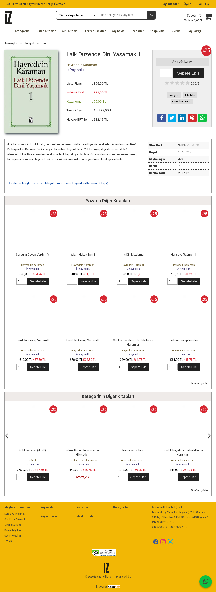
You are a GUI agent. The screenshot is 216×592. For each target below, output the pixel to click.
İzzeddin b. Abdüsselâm (82, 460)
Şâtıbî (32, 460)
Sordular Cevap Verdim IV (32, 254)
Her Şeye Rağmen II (183, 254)
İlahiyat (49, 183)
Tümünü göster (200, 383)
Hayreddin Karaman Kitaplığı (90, 183)
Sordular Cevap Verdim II (33, 340)
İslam (67, 183)
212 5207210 (159, 526)
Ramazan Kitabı (132, 450)
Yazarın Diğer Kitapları (108, 200)
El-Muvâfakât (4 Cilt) (32, 450)
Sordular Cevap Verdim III (82, 340)
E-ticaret (101, 586)
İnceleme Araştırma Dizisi (25, 183)
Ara (151, 15)
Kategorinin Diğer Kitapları (108, 396)
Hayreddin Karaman (32, 264)
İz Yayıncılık (32, 268)
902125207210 (178, 526)
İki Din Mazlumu (133, 254)
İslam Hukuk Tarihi (83, 254)
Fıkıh (59, 183)
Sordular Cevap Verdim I (183, 340)
